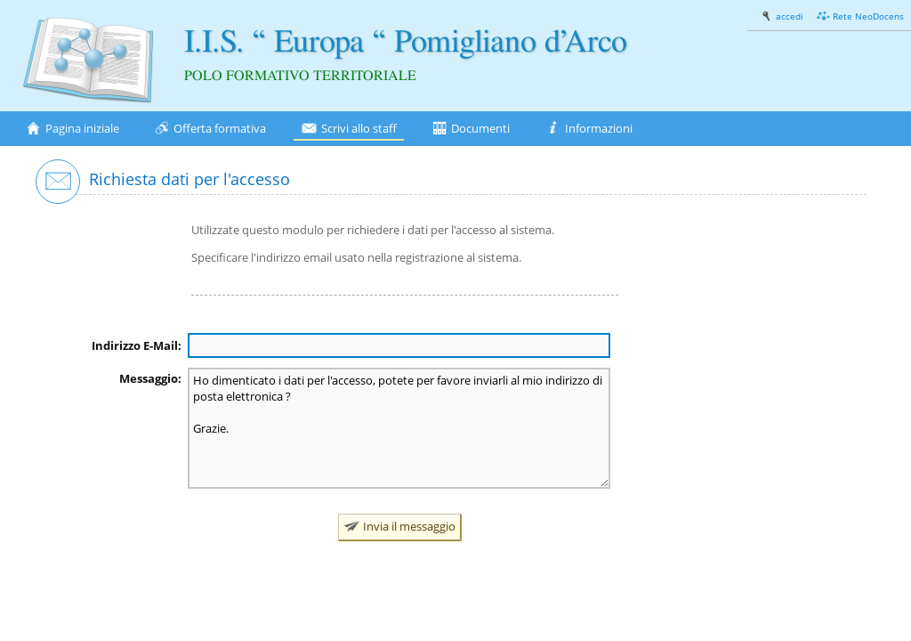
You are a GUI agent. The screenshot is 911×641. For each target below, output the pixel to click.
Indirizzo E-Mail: (136, 345)
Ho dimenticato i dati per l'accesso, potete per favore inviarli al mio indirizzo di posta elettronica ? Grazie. (399, 428)
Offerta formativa (210, 128)
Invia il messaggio (399, 526)
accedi (781, 16)
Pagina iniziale (72, 128)
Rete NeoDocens (860, 16)
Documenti (471, 128)
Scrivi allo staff (349, 128)
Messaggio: (150, 378)
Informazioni (588, 128)
